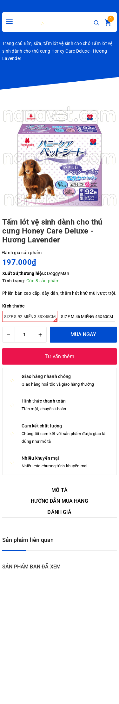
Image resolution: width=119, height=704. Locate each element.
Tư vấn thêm (59, 356)
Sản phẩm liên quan (28, 540)
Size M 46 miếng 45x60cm (87, 316)
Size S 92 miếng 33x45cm (30, 318)
